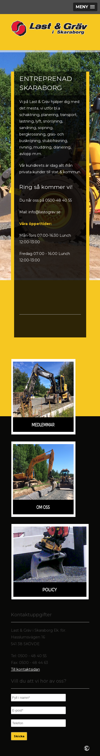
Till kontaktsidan (25, 669)
